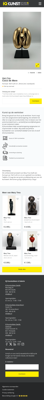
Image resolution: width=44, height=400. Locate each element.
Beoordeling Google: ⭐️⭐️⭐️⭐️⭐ (15, 396)
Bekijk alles (22, 269)
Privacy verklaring (8, 393)
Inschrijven (35, 101)
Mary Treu (6, 78)
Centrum (8, 327)
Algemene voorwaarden (10, 387)
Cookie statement (8, 390)
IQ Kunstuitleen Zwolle (12, 285)
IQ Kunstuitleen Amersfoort (14, 305)
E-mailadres (9, 362)
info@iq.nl (8, 294)
